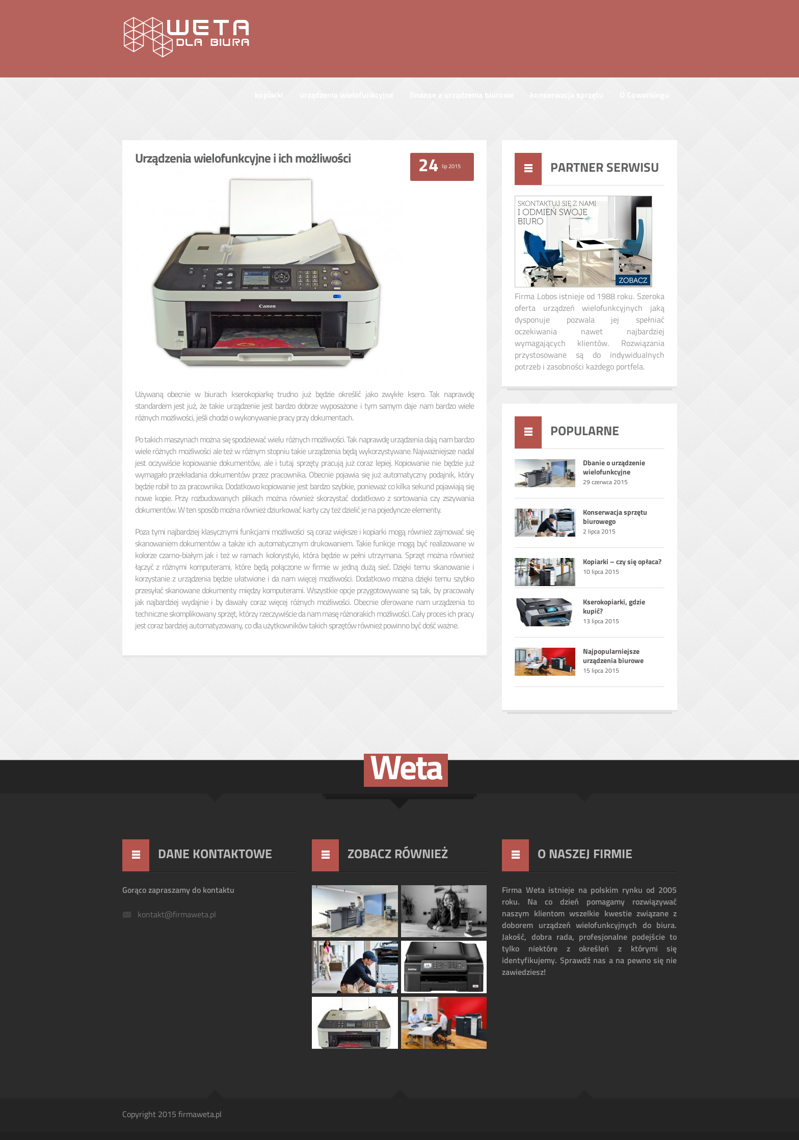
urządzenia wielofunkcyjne (346, 96)
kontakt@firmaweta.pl (177, 915)
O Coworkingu (645, 96)
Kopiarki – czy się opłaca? (622, 562)
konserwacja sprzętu (566, 96)
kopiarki (269, 96)
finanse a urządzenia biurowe (462, 96)
